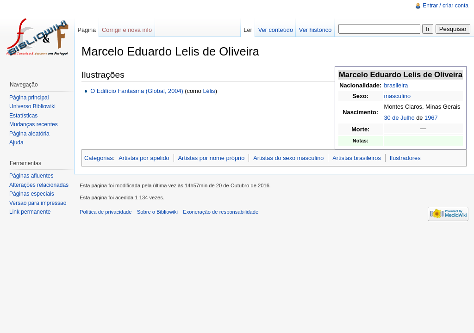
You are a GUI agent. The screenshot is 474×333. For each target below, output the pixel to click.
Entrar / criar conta (445, 5)
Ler (247, 29)
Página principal (29, 97)
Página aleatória (29, 133)
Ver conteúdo (275, 29)
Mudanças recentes (33, 124)
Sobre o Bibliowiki (157, 212)
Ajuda (16, 142)
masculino (397, 95)
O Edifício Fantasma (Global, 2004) (136, 90)
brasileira (396, 85)
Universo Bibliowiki (32, 106)
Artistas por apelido (143, 157)
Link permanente (29, 212)
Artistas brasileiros (356, 157)
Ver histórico (315, 29)
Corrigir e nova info (127, 29)
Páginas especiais (31, 194)
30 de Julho (399, 117)
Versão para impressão (37, 203)
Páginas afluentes (31, 176)
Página (86, 29)
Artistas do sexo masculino (288, 157)
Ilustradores (405, 157)
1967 (430, 117)
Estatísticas (23, 115)
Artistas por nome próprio (211, 157)
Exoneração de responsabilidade (220, 212)
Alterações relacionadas (39, 185)
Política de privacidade (106, 212)
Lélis (209, 90)
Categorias (98, 157)
